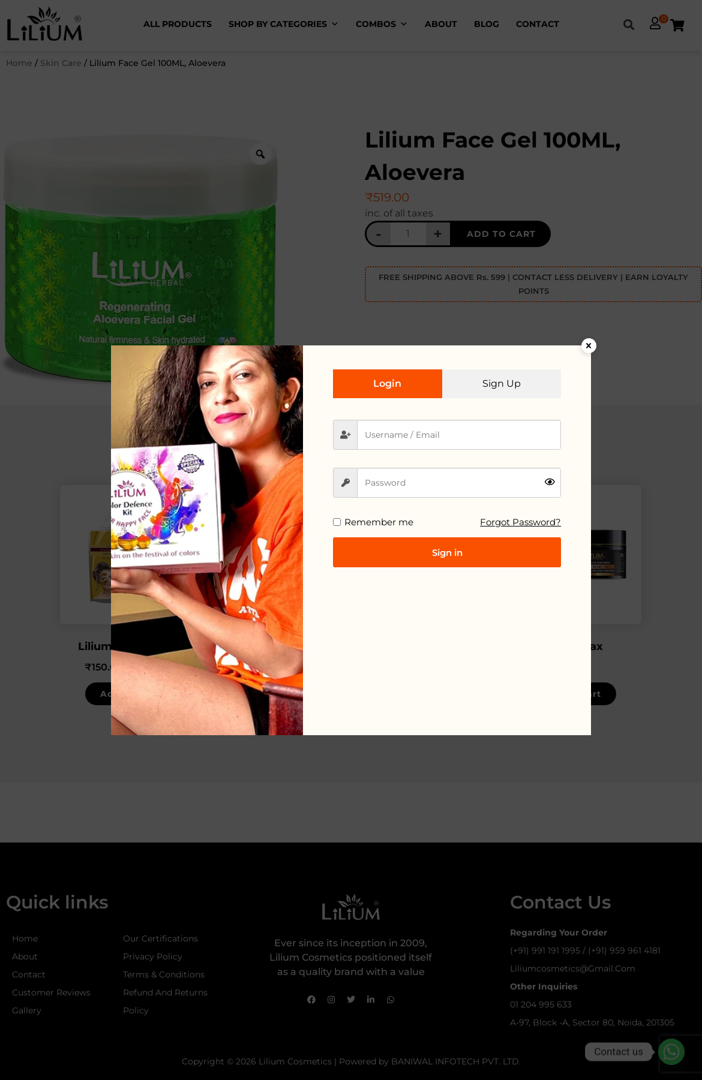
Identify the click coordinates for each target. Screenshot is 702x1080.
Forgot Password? (520, 522)
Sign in (447, 552)
